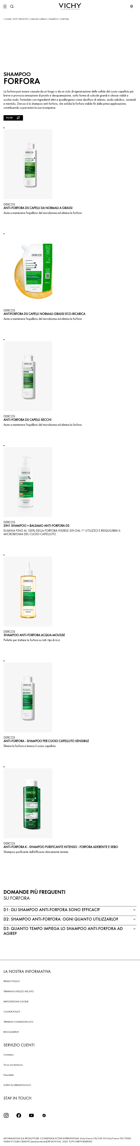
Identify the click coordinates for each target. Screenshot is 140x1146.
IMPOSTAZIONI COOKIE (16, 1001)
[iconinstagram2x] (6, 1115)
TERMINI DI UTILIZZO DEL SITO (19, 991)
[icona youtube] (31, 1115)
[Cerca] (12, 6)
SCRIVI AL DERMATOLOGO (17, 1085)
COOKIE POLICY (12, 1011)
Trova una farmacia (13, 1064)
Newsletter (9, 1074)
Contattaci (9, 1054)
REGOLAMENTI (11, 1031)
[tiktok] (44, 1115)
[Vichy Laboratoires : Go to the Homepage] (70, 6)
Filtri (13, 118)
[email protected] (39, 1141)
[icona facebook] (18, 1115)
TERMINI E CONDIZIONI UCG (18, 1021)
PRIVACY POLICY (12, 981)
